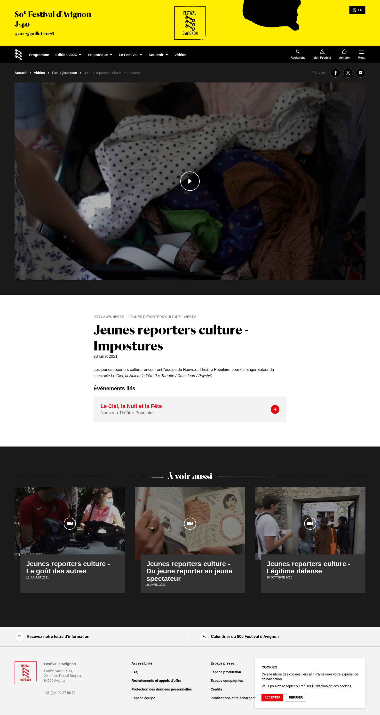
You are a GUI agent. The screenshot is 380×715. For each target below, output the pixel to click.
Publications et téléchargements (236, 698)
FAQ (135, 672)
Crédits (216, 689)
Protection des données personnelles (162, 689)
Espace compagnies (226, 680)
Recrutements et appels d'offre (156, 680)
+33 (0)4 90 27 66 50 (59, 693)
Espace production (225, 672)
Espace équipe (143, 698)
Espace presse (222, 663)
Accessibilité (142, 663)
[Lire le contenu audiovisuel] (190, 181)
